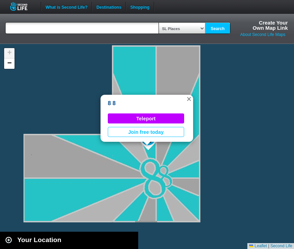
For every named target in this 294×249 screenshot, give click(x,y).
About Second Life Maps (262, 34)
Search (218, 28)
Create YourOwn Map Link (270, 25)
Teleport (146, 118)
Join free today (146, 132)
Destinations (108, 6)
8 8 (112, 103)
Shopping (139, 6)
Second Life (23, 6)
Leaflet (258, 245)
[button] (189, 99)
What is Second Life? (66, 6)
